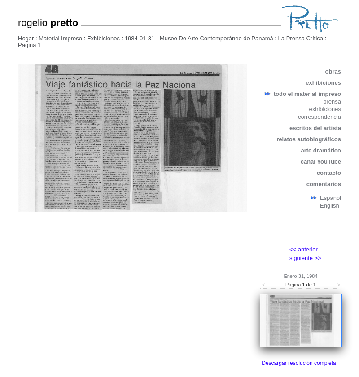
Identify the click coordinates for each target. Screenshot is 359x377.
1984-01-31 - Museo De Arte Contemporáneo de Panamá (199, 38)
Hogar (26, 38)
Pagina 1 (29, 45)
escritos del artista (315, 128)
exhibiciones (323, 82)
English (329, 205)
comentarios (323, 184)
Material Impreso (60, 38)
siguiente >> (305, 258)
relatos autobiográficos (308, 139)
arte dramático (321, 150)
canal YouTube (321, 161)
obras (333, 71)
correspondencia (319, 116)
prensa (332, 101)
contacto (329, 172)
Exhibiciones (103, 38)
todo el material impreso (307, 94)
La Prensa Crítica (300, 38)
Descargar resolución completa (299, 363)
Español (330, 198)
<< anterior (303, 249)
